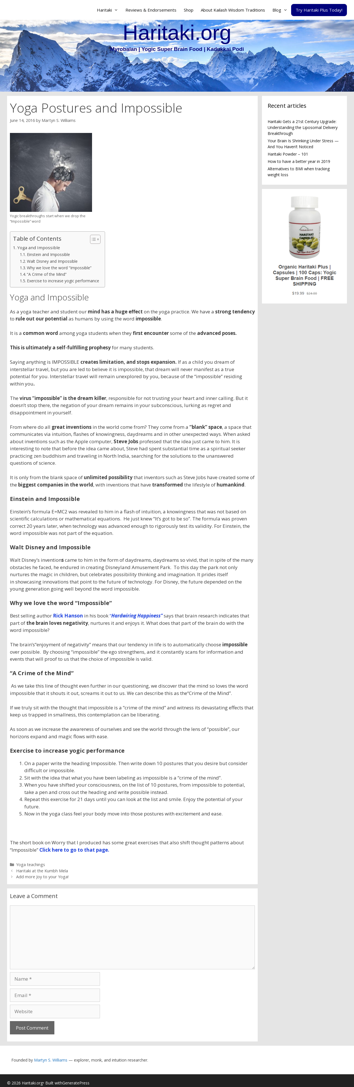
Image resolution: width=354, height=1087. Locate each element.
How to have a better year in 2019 (299, 161)
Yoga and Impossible (38, 247)
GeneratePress (75, 1083)
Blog (281, 10)
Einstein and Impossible (48, 254)
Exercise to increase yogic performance (63, 280)
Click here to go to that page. (73, 850)
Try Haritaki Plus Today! (319, 10)
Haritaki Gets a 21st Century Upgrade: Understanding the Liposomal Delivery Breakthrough (303, 127)
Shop (188, 10)
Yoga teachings (30, 864)
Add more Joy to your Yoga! (42, 876)
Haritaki (109, 10)
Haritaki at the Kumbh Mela (42, 870)
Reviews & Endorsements (150, 10)
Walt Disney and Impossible (52, 261)
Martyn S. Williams (50, 1060)
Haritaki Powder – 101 (288, 154)
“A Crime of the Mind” (47, 274)
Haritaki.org (177, 32)
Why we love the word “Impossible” (59, 267)
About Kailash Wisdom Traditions (233, 10)
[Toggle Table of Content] (92, 239)
